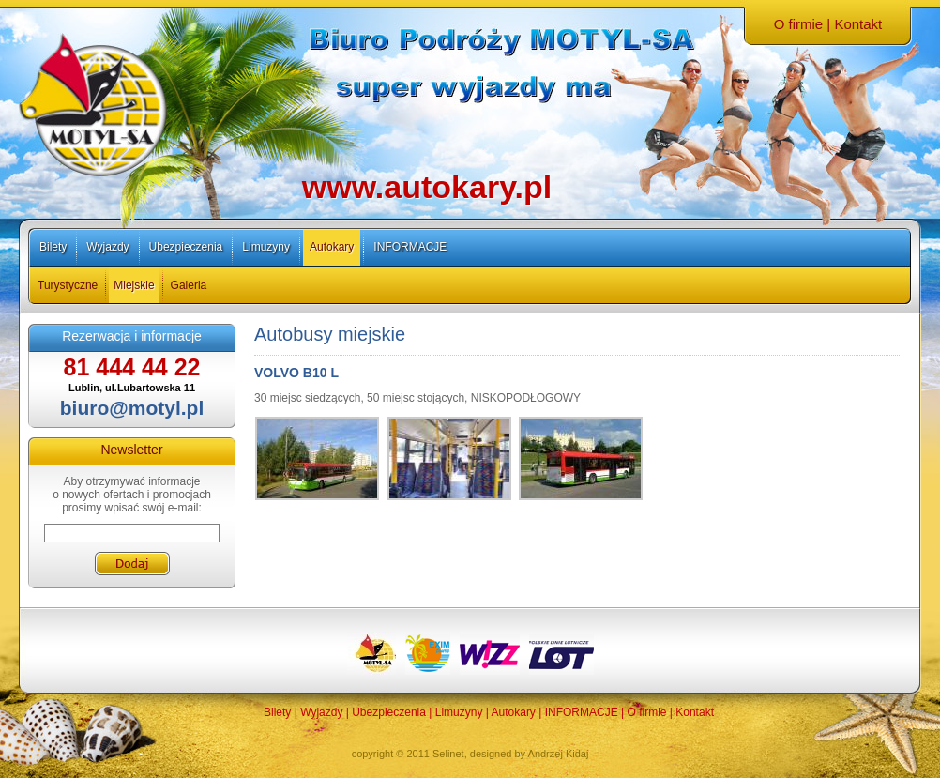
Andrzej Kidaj (558, 753)
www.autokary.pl (427, 187)
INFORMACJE (410, 246)
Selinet (448, 753)
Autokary (332, 246)
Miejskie (134, 285)
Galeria (189, 285)
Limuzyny (266, 246)
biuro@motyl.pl (132, 408)
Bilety (53, 246)
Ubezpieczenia (186, 246)
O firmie (799, 24)
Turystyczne (68, 285)
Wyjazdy (107, 246)
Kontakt (858, 24)
